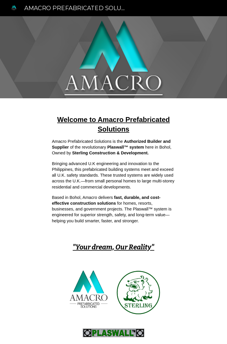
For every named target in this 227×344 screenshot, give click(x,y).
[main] (113, 171)
